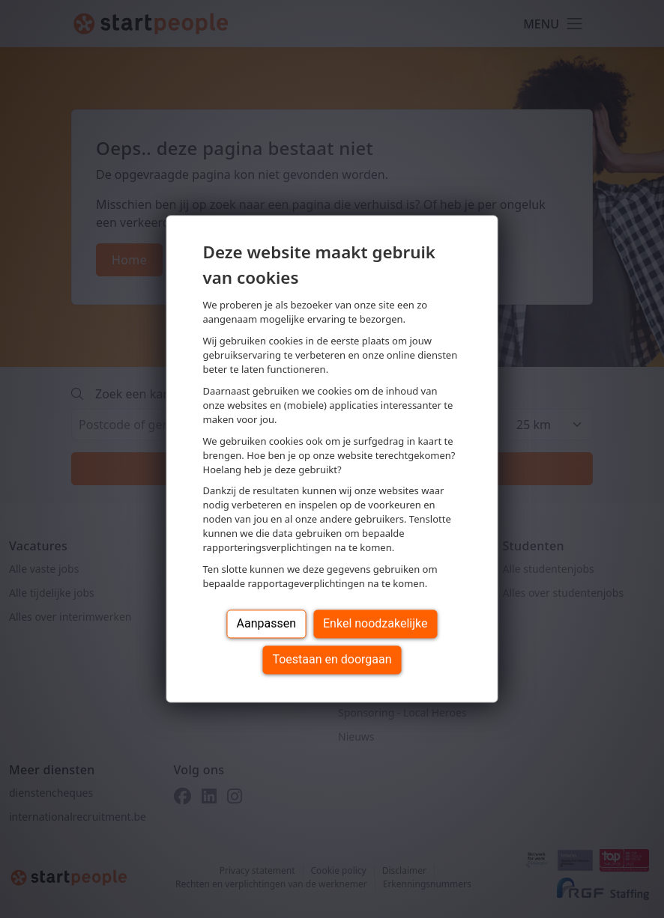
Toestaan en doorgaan (331, 660)
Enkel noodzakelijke (375, 624)
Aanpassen (267, 624)
